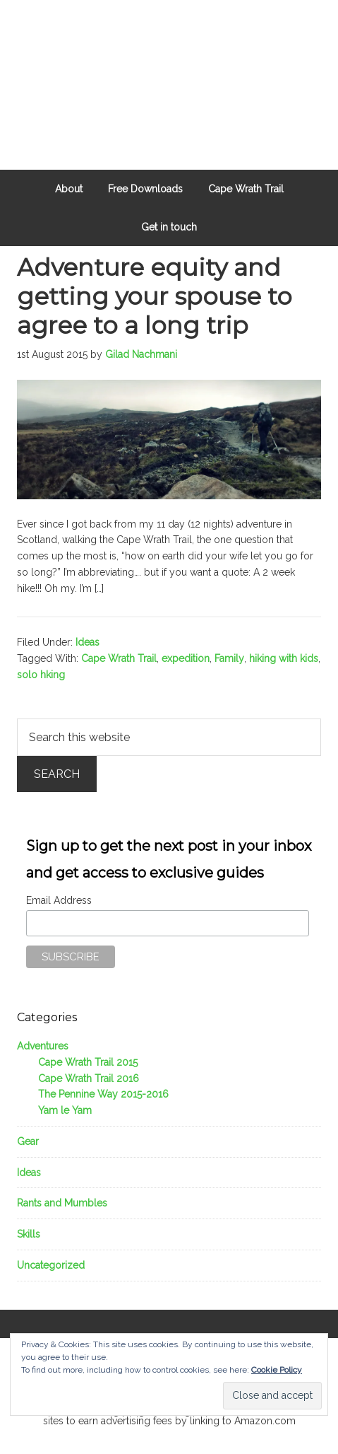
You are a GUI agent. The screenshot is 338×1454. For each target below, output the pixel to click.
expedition (186, 658)
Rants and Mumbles (62, 1203)
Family (229, 658)
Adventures (42, 1046)
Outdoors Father (169, 63)
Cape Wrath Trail (119, 658)
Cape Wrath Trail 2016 (88, 1078)
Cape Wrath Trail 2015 (88, 1062)
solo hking (41, 674)
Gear (28, 1141)
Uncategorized (51, 1265)
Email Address (59, 900)
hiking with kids (283, 658)
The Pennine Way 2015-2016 (103, 1094)
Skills (28, 1234)
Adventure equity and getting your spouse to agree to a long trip (154, 296)
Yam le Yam (65, 1110)
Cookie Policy (276, 1370)
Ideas (87, 642)
